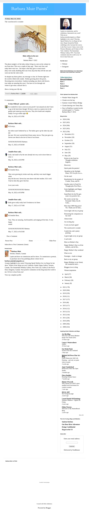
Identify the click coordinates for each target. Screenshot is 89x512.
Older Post (52, 241)
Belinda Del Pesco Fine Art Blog (71, 356)
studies (64, 344)
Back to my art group (71, 259)
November (68, 137)
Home (31, 241)
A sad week (67, 239)
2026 (64, 119)
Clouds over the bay (68, 100)
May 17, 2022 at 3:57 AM (16, 205)
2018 (64, 296)
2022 (64, 131)
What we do (68, 253)
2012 (64, 315)
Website (64, 64)
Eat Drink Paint (67, 349)
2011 (64, 318)
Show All (81, 415)
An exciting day (69, 222)
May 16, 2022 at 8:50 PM (16, 192)
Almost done (68, 219)
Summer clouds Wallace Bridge (72, 103)
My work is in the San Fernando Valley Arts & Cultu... (72, 201)
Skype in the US (67, 429)
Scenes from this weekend (70, 350)
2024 (64, 125)
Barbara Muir (13, 123)
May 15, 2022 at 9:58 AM (16, 145)
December (68, 134)
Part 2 (62, 84)
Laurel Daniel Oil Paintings (71, 399)
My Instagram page (68, 394)
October (67, 140)
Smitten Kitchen (67, 422)
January (67, 283)
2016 (64, 302)
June (66, 152)
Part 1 (62, 81)
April (66, 274)
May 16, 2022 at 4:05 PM (16, 160)
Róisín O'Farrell (67, 382)
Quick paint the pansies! (71, 168)
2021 (64, 287)
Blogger (48, 508)
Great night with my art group (73, 211)
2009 (64, 324)
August (67, 146)
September (68, 143)
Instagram (65, 66)
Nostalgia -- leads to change (73, 256)
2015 (64, 305)
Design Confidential (68, 427)
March (67, 277)
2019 (64, 293)
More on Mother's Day (71, 242)
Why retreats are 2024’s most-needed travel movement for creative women (71, 385)
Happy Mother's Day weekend (73, 250)
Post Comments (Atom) (20, 244)
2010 (64, 321)
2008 (64, 327)
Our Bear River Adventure (71, 424)
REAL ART (66, 392)
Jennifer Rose (12, 152)
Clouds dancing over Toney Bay (72, 105)
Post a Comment (12, 236)
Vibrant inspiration (70, 270)
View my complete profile (13, 275)
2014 (64, 308)
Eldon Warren (67, 407)
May (66, 155)
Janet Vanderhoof (68, 367)
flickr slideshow (48, 504)
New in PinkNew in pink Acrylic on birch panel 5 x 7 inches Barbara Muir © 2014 (72, 110)
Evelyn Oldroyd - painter (16, 104)
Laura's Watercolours (69, 342)
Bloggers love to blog (71, 267)
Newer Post (8, 241)
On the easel (68, 176)
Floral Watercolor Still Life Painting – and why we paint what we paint (70, 360)
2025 (64, 122)
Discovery (67, 165)
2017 (64, 299)
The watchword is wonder (72, 228)
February (68, 280)
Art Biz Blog (66, 334)
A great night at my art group (73, 236)
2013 (64, 311)
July (66, 149)
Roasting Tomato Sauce (69, 377)
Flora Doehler (66, 375)
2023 (64, 128)
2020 (64, 290)
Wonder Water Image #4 (70, 97)
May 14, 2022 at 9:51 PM (16, 116)
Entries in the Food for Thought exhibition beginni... (71, 160)
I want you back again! (71, 225)
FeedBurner (76, 450)
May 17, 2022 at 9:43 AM (16, 231)
